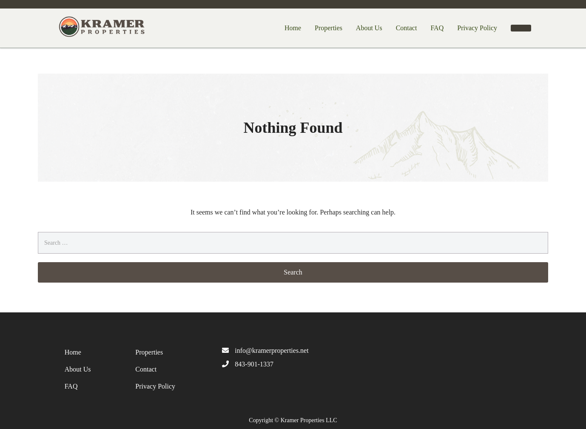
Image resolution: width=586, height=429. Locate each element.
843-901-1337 (254, 364)
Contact (406, 27)
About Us (369, 27)
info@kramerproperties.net (271, 350)
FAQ (437, 27)
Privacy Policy (477, 27)
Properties (328, 27)
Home (292, 27)
